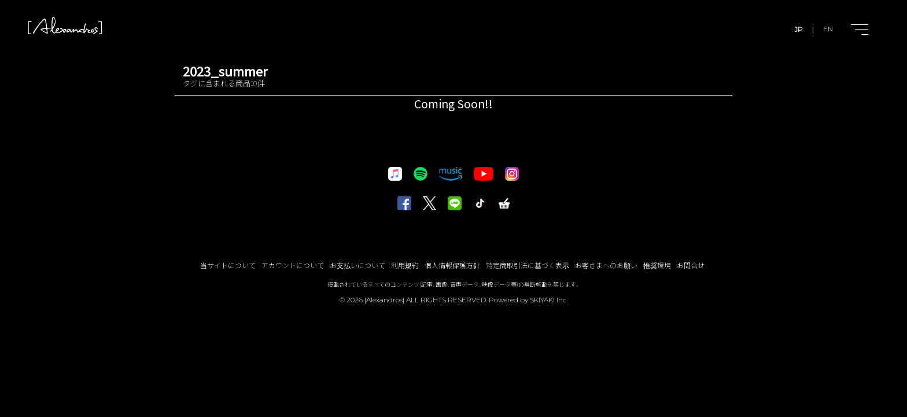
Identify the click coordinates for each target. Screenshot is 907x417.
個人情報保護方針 (452, 265)
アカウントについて (292, 265)
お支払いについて (357, 265)
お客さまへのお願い (606, 265)
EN (828, 29)
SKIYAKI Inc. (548, 299)
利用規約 (405, 265)
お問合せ (691, 265)
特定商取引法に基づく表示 (527, 265)
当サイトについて (228, 265)
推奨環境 (657, 265)
